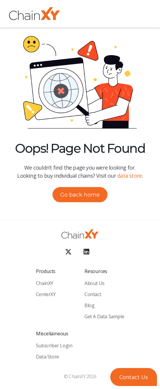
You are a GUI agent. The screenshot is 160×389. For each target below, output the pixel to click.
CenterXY (46, 294)
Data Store (47, 356)
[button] (146, 14)
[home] (34, 14)
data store (129, 175)
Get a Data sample (104, 316)
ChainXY (44, 283)
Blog (89, 305)
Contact (92, 294)
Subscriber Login (54, 345)
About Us (94, 283)
